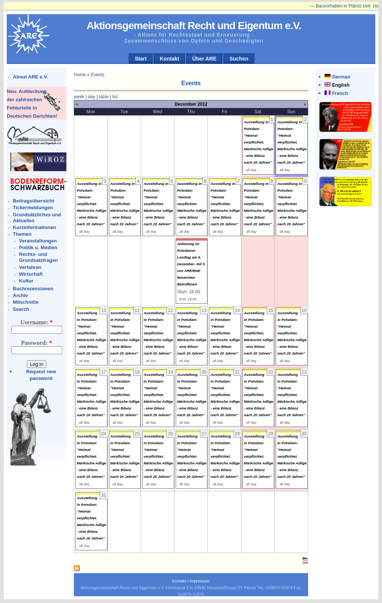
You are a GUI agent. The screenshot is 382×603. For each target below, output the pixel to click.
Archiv (20, 295)
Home (80, 74)
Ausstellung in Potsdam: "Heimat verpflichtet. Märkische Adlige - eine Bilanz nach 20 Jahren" (258, 142)
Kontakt (169, 59)
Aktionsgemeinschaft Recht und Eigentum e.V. (194, 25)
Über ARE (204, 59)
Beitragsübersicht (33, 201)
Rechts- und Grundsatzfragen (38, 257)
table (104, 96)
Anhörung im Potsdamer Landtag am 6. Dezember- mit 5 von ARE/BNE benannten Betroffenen (191, 264)
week (79, 96)
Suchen (238, 59)
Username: (37, 322)
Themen (22, 234)
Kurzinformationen (34, 227)
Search (21, 309)
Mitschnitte (26, 302)
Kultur (26, 281)
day (91, 96)
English (341, 85)
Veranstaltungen (38, 241)
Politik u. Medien (38, 247)
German (341, 77)
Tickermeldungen (33, 207)
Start (141, 59)
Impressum (200, 581)
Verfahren (30, 267)
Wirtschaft (31, 274)
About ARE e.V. (30, 77)
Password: (36, 343)
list (115, 96)
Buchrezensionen (33, 288)
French (340, 93)
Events (97, 74)
